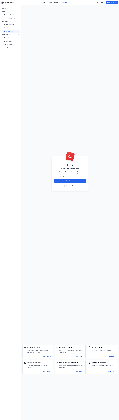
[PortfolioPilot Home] (7, 2)
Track (44, 2)
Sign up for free (111, 2)
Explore (64, 2)
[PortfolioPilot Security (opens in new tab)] (97, 2)
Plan (50, 2)
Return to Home (70, 186)
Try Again (70, 181)
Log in (102, 2)
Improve (57, 2)
